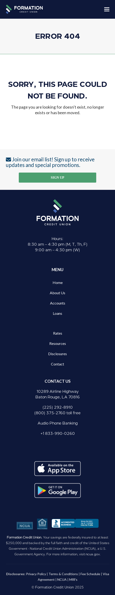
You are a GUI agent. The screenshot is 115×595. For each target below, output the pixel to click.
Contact (57, 364)
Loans (57, 313)
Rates (57, 333)
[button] (106, 9)
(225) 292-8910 (57, 407)
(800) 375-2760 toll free (57, 413)
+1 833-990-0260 (57, 433)
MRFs (73, 579)
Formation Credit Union (54, 587)
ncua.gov (93, 554)
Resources (57, 343)
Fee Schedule (90, 574)
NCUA (62, 579)
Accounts (57, 303)
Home (58, 282)
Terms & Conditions (63, 574)
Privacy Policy (36, 574)
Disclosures (57, 353)
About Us (57, 292)
